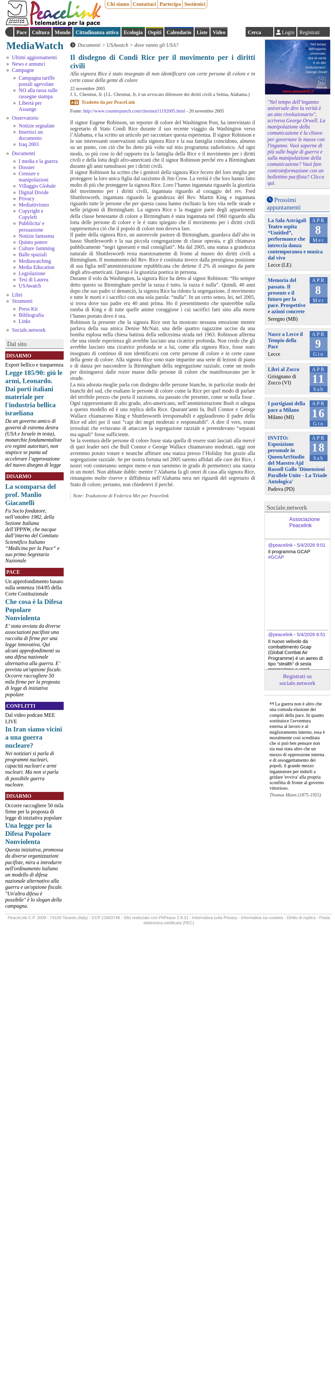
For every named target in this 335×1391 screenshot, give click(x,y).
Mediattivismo (34, 204)
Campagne (23, 70)
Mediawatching (35, 261)
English (236, 32)
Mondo (63, 32)
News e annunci (28, 64)
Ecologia (133, 32)
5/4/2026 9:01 (311, 545)
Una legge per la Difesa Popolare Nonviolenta (28, 833)
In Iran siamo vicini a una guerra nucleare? (33, 737)
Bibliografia (31, 315)
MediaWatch (34, 45)
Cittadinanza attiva (97, 32)
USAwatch (30, 285)
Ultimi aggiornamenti (34, 57)
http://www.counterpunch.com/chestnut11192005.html (134, 111)
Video (219, 32)
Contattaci (144, 4)
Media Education (37, 267)
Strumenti (22, 301)
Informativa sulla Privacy (214, 917)
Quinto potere (33, 242)
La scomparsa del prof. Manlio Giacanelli (30, 494)
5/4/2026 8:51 (311, 634)
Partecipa (170, 4)
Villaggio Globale (37, 186)
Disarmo (18, 355)
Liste (202, 32)
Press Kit (28, 309)
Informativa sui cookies (262, 917)
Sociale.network (29, 330)
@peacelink (280, 545)
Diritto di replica (301, 917)
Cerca (254, 32)
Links (25, 321)
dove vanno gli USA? (156, 45)
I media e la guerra (38, 161)
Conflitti (20, 706)
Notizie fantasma (36, 236)
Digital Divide (34, 192)
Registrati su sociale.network (297, 679)
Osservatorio (25, 118)
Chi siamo (118, 4)
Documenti (23, 153)
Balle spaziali (33, 254)
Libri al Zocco (283, 369)
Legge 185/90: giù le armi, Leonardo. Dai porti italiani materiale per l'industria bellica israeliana (33, 393)
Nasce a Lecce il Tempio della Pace (285, 340)
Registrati (309, 32)
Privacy (27, 198)
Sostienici (194, 4)
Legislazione (32, 273)
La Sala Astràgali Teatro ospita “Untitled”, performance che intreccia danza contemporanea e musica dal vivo (295, 239)
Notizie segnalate (37, 125)
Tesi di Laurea (33, 279)
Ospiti (154, 32)
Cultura (40, 32)
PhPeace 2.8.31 (173, 917)
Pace (21, 32)
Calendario (179, 32)
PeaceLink (124, 102)
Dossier (27, 167)
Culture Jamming (37, 248)
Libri (17, 295)
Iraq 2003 (29, 144)
